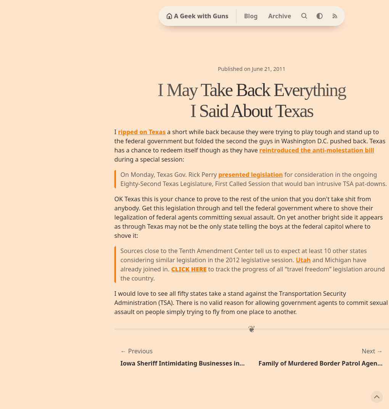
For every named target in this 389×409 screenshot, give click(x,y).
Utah (303, 260)
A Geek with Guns (197, 16)
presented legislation (251, 174)
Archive (279, 16)
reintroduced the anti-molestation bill (316, 150)
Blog (251, 16)
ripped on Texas (142, 132)
